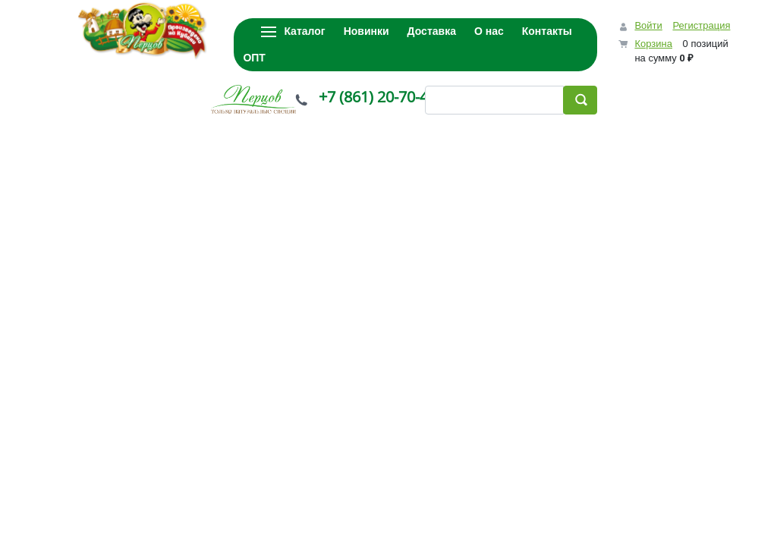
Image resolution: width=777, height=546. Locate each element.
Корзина (653, 43)
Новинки (366, 31)
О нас (489, 31)
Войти (648, 25)
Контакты (547, 31)
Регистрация (701, 25)
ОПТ (254, 58)
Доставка (431, 31)
